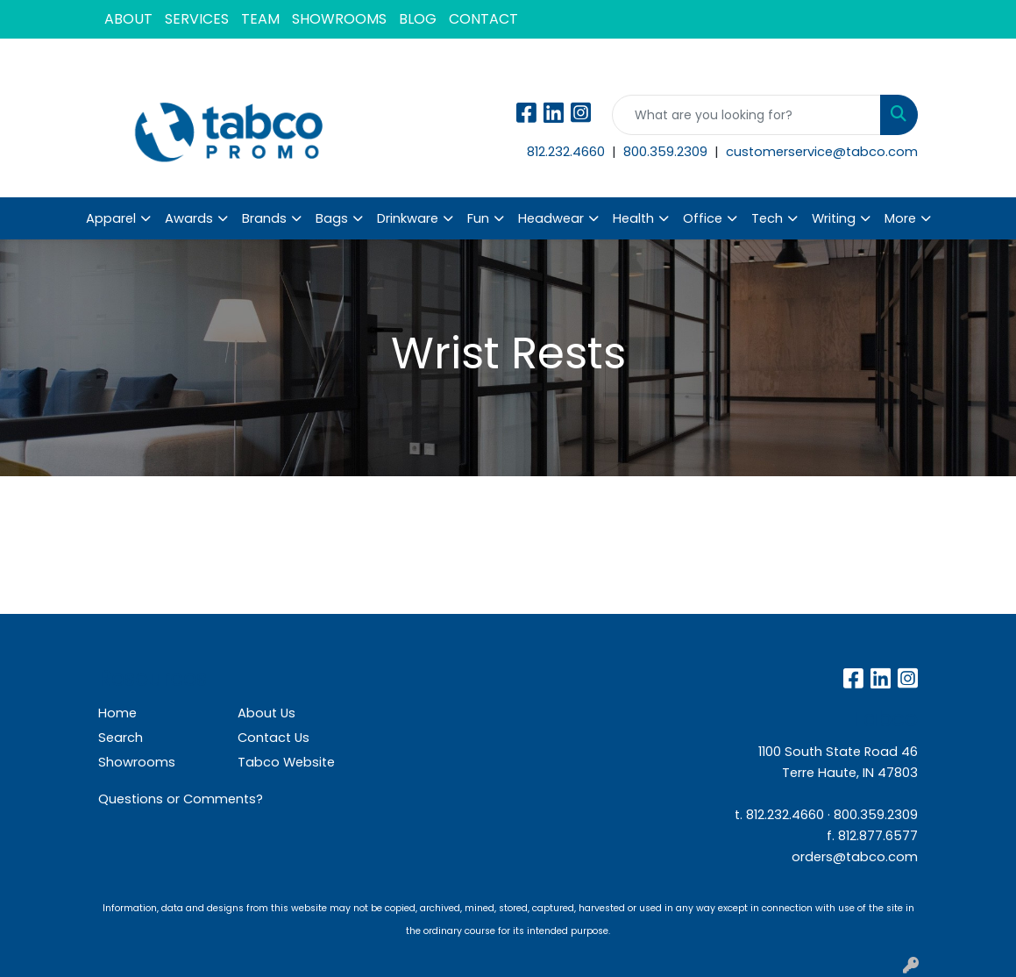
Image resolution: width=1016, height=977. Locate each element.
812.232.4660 (567, 151)
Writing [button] (834, 218)
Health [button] (633, 218)
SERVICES (197, 19)
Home (117, 713)
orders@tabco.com (855, 857)
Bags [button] (332, 218)
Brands (264, 218)
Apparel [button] (111, 218)
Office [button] (702, 218)
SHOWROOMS (339, 19)
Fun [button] (478, 218)
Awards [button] (189, 218)
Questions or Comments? (180, 799)
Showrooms (136, 762)
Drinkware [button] (407, 218)
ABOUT (128, 19)
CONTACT (483, 19)
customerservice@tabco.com (822, 151)
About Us (266, 713)
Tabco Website (286, 762)
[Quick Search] (746, 115)
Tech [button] (767, 218)
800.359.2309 (667, 151)
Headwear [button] (551, 218)
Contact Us (273, 737)
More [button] (900, 218)
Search (120, 737)
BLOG (418, 19)
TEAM (260, 19)
